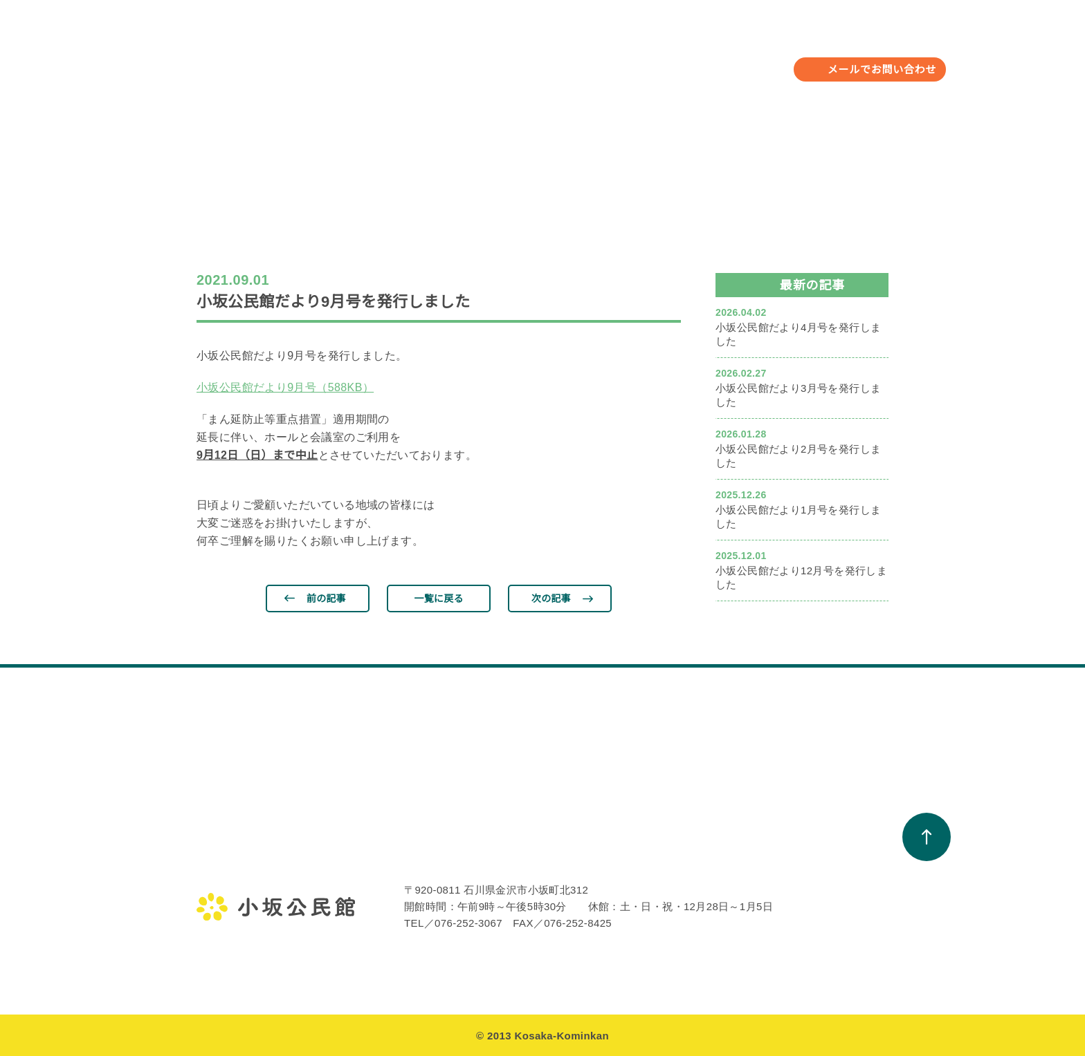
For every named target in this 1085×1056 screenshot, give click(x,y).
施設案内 (216, 932)
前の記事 (326, 598)
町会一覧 (770, 882)
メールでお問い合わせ (882, 69)
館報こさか (637, 907)
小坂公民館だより (651, 882)
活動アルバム (503, 882)
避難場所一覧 (780, 907)
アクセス (216, 957)
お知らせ (629, 58)
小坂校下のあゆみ (790, 858)
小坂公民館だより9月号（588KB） (285, 387)
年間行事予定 (444, 58)
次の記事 (551, 598)
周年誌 (626, 932)
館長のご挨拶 (226, 882)
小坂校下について (721, 58)
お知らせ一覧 (641, 858)
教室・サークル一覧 (518, 858)
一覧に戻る (439, 598)
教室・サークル (543, 58)
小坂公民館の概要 (236, 907)
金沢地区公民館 (231, 858)
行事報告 (354, 882)
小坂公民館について (335, 58)
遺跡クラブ (360, 907)
